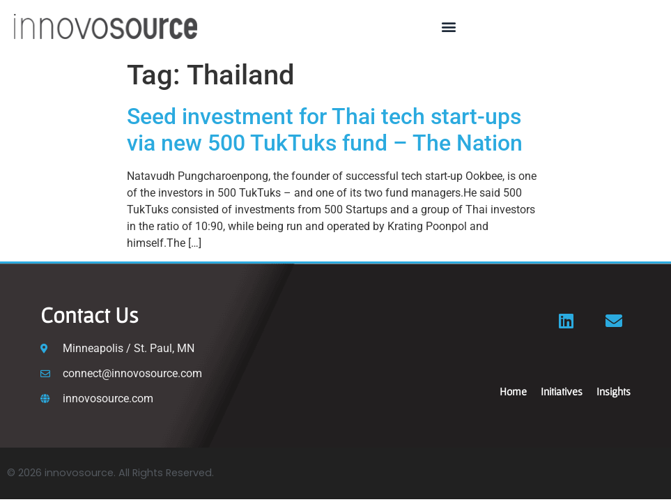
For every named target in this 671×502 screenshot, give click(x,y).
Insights (613, 391)
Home (513, 391)
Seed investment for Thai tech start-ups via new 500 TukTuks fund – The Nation (325, 129)
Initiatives (562, 391)
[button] (448, 26)
